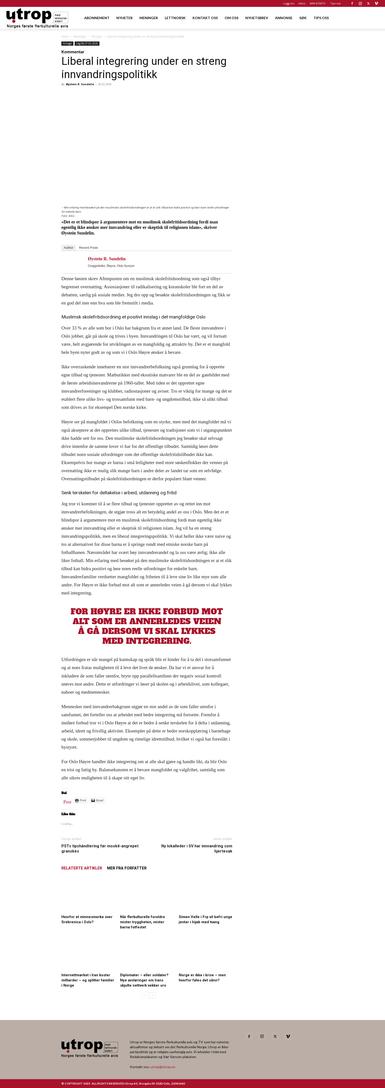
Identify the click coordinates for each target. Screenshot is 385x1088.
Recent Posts (88, 247)
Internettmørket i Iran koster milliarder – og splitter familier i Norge (87, 980)
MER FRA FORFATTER (127, 868)
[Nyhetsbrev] (284, 375)
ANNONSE (283, 18)
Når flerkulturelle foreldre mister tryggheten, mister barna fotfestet (142, 922)
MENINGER (148, 18)
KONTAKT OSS (205, 18)
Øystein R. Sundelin (80, 84)
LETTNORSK (175, 18)
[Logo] (37, 17)
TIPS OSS (321, 18)
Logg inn (288, 3)
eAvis (301, 3)
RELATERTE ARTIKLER (81, 868)
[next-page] (153, 995)
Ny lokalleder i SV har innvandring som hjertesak (196, 849)
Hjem (65, 36)
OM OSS (231, 18)
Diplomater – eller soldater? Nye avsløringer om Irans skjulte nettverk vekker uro (144, 980)
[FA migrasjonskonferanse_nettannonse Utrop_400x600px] (284, 208)
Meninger (79, 36)
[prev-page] (145, 995)
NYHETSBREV (256, 18)
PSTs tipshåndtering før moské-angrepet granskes (99, 849)
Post (67, 800)
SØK (303, 18)
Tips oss (335, 3)
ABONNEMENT (97, 18)
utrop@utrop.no (163, 1067)
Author (68, 247)
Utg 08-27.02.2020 (87, 43)
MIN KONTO (318, 3)
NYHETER (124, 18)
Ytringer (96, 36)
